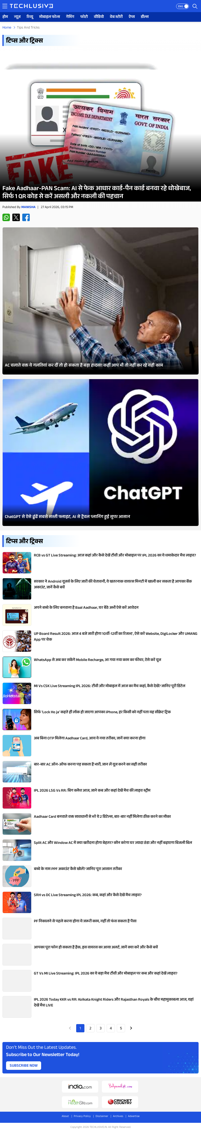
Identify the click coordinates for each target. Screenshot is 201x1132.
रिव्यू (30, 17)
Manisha (28, 207)
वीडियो (99, 17)
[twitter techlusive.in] (16, 217)
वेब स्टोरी (116, 17)
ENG (180, 6)
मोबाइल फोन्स (49, 17)
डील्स (145, 17)
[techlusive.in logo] (31, 6)
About (65, 1116)
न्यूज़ (17, 17)
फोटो (84, 17)
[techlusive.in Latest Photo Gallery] (100, 300)
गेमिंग (70, 17)
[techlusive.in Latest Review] (100, 126)
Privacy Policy (82, 1116)
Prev (70, 1028)
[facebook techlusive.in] (26, 217)
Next (131, 1028)
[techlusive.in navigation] (4, 6)
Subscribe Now (24, 1066)
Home (6, 28)
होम (5, 17)
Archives (118, 1116)
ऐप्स (132, 17)
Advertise (134, 1116)
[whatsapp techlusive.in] (6, 217)
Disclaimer (102, 1116)
